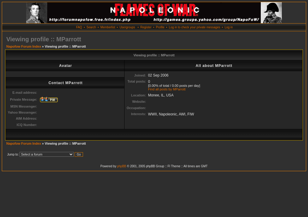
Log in (229, 27)
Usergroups (127, 27)
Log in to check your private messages (194, 27)
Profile (160, 27)
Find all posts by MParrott (167, 89)
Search (91, 27)
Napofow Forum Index (23, 46)
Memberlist (107, 27)
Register (145, 27)
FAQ (79, 27)
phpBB (121, 166)
